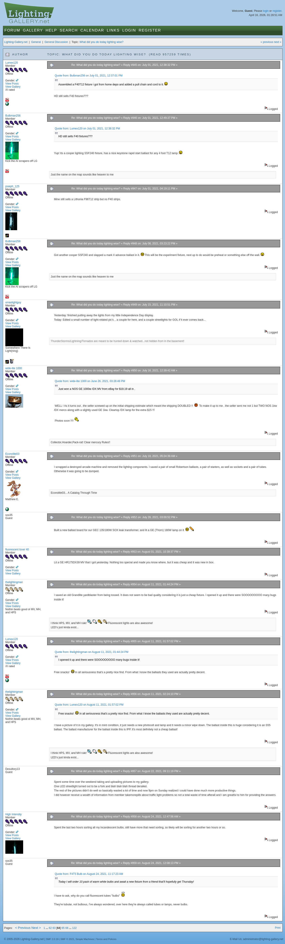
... (47, 928)
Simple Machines (84, 939)
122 (74, 928)
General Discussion (56, 42)
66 (67, 928)
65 (63, 928)
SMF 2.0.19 (52, 939)
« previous (267, 42)
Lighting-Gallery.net (16, 42)
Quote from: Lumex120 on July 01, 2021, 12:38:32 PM (87, 128)
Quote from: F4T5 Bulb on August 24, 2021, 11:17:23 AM (89, 874)
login (266, 10)
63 (54, 928)
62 (50, 928)
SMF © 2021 (67, 939)
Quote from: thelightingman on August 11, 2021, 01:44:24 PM (91, 652)
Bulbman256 (12, 115)
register (277, 10)
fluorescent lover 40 (17, 549)
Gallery (33, 30)
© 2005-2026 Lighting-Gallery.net (24, 939)
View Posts (12, 83)
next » (277, 42)
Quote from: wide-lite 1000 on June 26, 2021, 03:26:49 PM (90, 381)
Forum (12, 30)
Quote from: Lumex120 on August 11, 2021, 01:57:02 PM (89, 704)
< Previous (23, 928)
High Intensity (13, 814)
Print (278, 927)
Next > (36, 928)
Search (69, 30)
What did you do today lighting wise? (101, 42)
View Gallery (12, 86)
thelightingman (14, 582)
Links (113, 30)
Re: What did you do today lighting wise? (96, 64)
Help (51, 30)
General (36, 42)
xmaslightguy (13, 302)
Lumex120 (11, 62)
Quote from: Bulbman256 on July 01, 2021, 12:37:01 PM (88, 75)
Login (129, 30)
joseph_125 (12, 186)
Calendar (92, 30)
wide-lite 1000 (13, 368)
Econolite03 (12, 453)
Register (150, 30)
